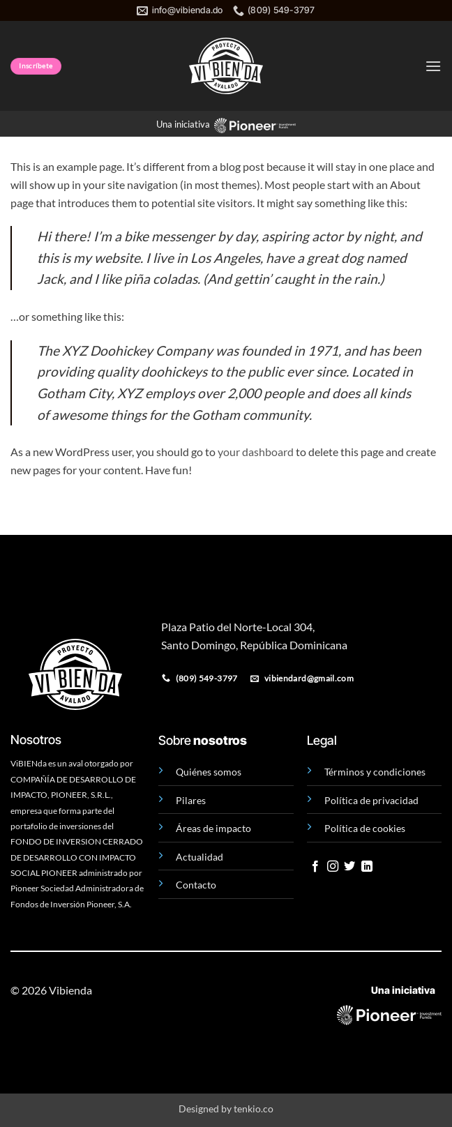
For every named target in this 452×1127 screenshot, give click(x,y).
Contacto (196, 885)
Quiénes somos (208, 772)
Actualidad (199, 857)
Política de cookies (364, 828)
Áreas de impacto (213, 828)
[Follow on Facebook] (315, 867)
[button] (433, 66)
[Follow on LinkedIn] (366, 867)
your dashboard (256, 451)
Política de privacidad (371, 800)
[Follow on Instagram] (332, 867)
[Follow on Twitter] (349, 867)
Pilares (191, 800)
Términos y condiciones (374, 772)
